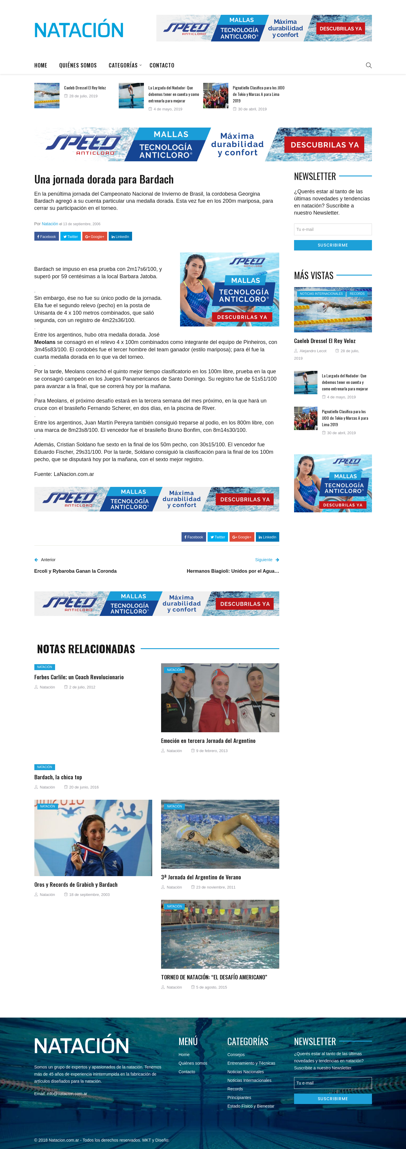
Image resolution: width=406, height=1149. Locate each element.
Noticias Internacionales (321, 293)
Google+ (94, 237)
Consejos (236, 1054)
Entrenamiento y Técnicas (251, 1063)
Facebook (46, 237)
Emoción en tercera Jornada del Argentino (208, 740)
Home (40, 65)
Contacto (162, 65)
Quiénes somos (78, 65)
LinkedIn (120, 237)
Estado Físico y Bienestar (251, 1106)
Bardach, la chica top (58, 777)
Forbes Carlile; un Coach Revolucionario (79, 676)
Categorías (123, 65)
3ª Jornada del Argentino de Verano (201, 877)
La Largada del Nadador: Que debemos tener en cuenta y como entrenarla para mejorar (173, 94)
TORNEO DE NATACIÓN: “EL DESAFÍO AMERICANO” (214, 977)
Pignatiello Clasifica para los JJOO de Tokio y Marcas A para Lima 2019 (259, 94)
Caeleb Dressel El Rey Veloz (85, 87)
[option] (76, 95)
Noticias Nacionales (245, 1071)
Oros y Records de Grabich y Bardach (76, 884)
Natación (50, 223)
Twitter (70, 237)
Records (357, 293)
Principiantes (239, 1097)
